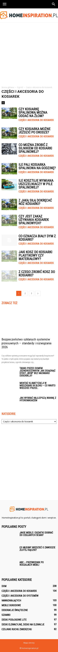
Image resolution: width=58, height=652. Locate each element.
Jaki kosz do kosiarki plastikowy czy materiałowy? (35, 255)
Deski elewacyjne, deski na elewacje (23, 624)
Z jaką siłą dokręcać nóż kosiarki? (35, 202)
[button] (53, 4)
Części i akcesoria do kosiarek (36, 120)
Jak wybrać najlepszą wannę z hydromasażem (37, 399)
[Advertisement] (29, 53)
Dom (4, 586)
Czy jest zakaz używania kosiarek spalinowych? (34, 219)
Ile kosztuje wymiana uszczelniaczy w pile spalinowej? (36, 184)
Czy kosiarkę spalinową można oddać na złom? (33, 112)
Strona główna (8, 87)
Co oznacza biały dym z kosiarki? (37, 237)
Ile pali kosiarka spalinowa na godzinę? (37, 166)
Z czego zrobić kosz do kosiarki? (37, 273)
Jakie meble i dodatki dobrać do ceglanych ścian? (36, 534)
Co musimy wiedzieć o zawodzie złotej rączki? (37, 548)
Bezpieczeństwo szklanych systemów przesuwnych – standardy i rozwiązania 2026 (26, 343)
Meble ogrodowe (11, 605)
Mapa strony (29, 642)
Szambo (6, 614)
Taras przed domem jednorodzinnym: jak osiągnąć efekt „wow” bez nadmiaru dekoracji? (37, 372)
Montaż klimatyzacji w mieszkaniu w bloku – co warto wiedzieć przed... (37, 385)
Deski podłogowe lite (14, 619)
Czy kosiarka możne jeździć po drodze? (34, 130)
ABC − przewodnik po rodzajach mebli (31, 563)
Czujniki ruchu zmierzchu (17, 629)
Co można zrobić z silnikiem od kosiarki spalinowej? (35, 148)
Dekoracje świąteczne (15, 610)
